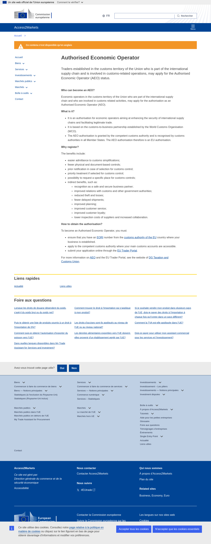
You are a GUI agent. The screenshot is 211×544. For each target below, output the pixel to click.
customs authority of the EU (140, 237)
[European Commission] (35, 14)
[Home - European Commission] (38, 517)
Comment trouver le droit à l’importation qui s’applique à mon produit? (103, 310)
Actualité (18, 286)
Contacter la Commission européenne (99, 514)
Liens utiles (66, 286)
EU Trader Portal (127, 250)
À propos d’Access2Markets (155, 473)
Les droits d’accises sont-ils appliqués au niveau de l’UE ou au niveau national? (101, 324)
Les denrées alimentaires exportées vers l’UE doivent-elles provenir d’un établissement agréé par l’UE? (103, 335)
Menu (193, 27)
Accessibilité (21, 488)
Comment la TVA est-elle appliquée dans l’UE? (159, 322)
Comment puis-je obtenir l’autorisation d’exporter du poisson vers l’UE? (41, 335)
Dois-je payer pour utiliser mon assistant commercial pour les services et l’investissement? (162, 335)
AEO (92, 257)
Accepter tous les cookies (134, 529)
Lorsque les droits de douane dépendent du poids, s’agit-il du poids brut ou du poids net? (40, 310)
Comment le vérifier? (70, 2)
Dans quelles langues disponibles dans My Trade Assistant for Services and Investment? (39, 345)
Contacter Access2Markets (92, 473)
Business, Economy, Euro (154, 495)
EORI (100, 237)
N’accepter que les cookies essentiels (177, 529)
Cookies (144, 520)
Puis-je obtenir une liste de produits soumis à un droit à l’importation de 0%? (42, 324)
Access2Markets (24, 468)
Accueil (18, 35)
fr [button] (106, 15)
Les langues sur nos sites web (157, 514)
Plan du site (146, 479)
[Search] (186, 16)
